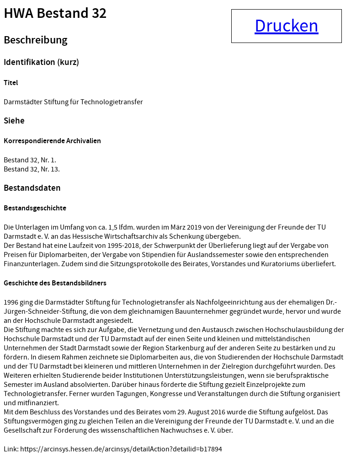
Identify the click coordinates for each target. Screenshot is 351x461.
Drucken (287, 26)
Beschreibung (35, 40)
